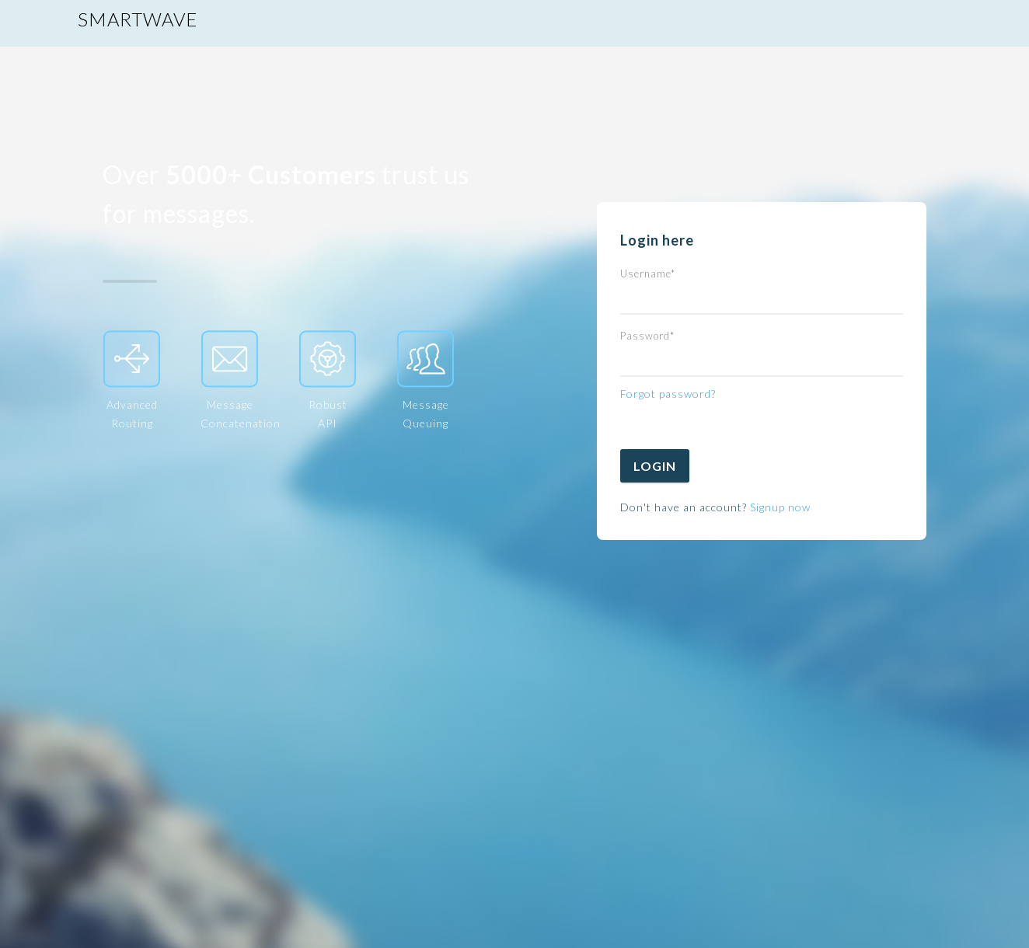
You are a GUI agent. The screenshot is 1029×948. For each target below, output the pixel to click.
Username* (647, 273)
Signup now (780, 507)
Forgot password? (668, 393)
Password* (647, 335)
